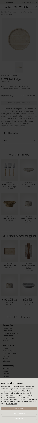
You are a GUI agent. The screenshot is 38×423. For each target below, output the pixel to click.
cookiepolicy (24, 402)
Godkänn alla (19, 408)
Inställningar (19, 418)
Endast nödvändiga (19, 413)
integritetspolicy (11, 404)
